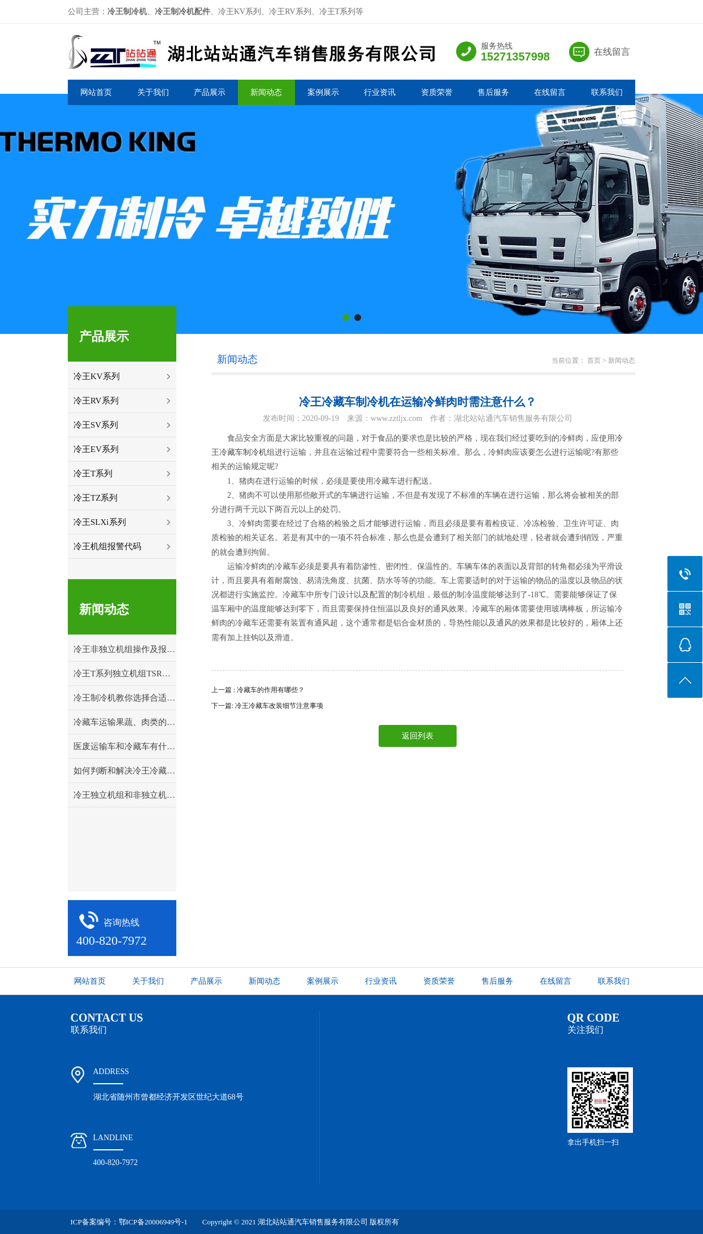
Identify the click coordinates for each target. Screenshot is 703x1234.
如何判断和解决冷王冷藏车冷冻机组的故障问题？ (124, 770)
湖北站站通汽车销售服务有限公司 (313, 1222)
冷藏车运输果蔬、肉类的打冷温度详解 (124, 722)
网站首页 (96, 92)
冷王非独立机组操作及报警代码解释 (124, 649)
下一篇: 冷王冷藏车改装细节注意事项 (267, 706)
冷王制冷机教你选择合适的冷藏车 (124, 697)
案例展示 (323, 92)
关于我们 (153, 92)
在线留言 (612, 52)
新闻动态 (266, 92)
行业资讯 (380, 92)
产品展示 (209, 92)
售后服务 (493, 92)
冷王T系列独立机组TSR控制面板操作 (124, 673)
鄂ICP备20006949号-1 (153, 1222)
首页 (594, 360)
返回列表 (417, 736)
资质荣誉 (437, 92)
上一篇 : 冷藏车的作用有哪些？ (258, 690)
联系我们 (607, 92)
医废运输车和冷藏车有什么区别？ (124, 746)
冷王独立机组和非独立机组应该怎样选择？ (124, 795)
